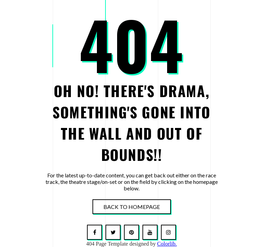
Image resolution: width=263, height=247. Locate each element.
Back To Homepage (131, 206)
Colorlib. (167, 244)
